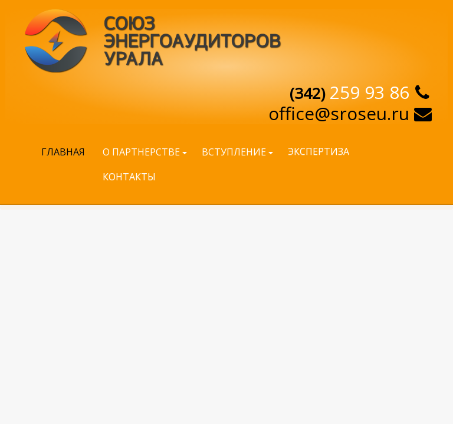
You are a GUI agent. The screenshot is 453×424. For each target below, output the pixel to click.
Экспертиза (318, 151)
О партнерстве (141, 151)
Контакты (129, 176)
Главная (63, 151)
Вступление (234, 151)
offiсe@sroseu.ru (338, 113)
